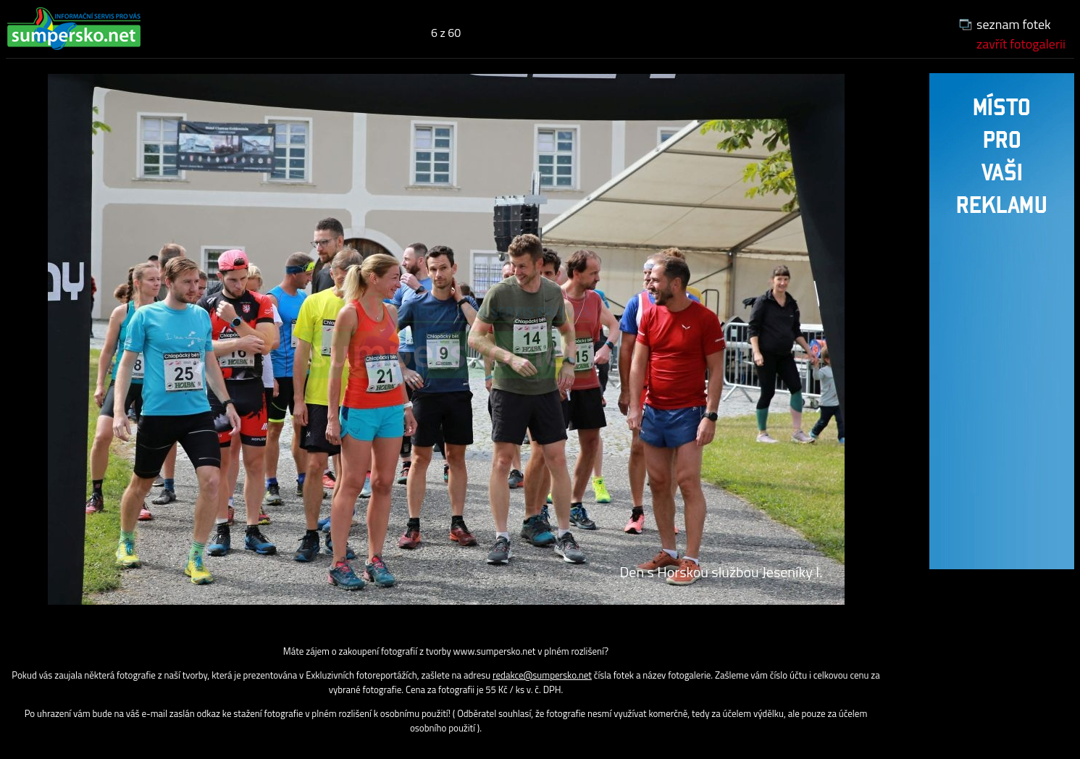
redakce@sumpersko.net (542, 675)
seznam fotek (1013, 24)
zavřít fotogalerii (1021, 44)
